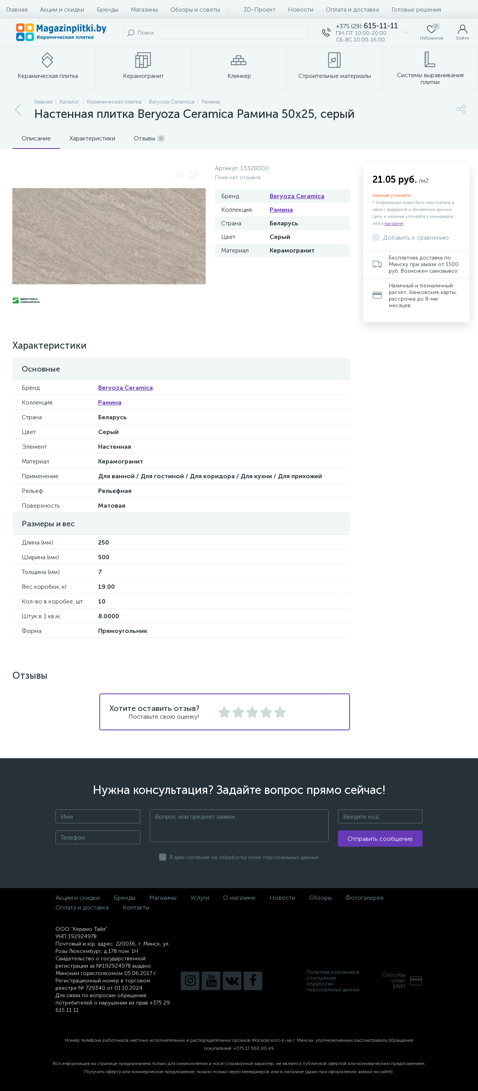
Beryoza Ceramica (297, 196)
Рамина (281, 209)
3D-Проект (259, 9)
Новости (300, 9)
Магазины (144, 9)
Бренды (107, 9)
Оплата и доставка (352, 9)
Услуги (200, 897)
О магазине (239, 897)
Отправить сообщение (380, 838)
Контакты (136, 907)
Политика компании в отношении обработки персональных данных (333, 980)
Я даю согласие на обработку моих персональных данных (244, 857)
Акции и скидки (62, 9)
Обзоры (320, 897)
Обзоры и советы (200, 9)
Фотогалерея (364, 897)
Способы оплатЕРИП (402, 980)
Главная (17, 9)
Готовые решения (416, 9)
